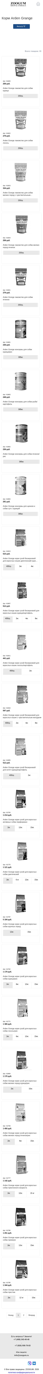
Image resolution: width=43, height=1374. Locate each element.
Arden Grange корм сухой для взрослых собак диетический (20, 873)
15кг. (32, 827)
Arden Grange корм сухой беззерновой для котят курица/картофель (19, 768)
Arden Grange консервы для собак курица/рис (17, 350)
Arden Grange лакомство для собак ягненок (18, 298)
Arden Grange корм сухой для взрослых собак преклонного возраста (20, 1186)
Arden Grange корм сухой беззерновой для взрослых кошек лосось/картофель (21, 664)
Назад (10, 1315)
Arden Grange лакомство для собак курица (18, 89)
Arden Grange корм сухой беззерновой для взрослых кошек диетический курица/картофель (20, 559)
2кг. (20, 566)
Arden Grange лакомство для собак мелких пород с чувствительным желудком (18, 194)
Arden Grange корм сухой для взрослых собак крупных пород (20, 925)
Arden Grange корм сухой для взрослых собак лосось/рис (20, 1030)
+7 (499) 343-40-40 (21, 1339)
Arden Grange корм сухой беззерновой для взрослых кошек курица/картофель (21, 612)
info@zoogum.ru (21, 1355)
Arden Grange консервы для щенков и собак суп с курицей (19, 507)
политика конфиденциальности (21, 1372)
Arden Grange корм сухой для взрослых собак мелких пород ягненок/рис (20, 1134)
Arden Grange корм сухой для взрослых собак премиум (20, 1239)
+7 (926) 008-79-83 (23, 1346)
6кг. (17, 984)
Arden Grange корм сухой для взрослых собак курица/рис (20, 977)
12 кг (21, 1298)
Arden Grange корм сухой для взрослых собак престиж (20, 1291)
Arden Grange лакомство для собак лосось (18, 142)
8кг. (36, 618)
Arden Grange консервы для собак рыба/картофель (20, 403)
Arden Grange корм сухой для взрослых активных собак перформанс (20, 821)
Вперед (32, 1315)
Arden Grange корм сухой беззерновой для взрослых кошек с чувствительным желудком (22, 716)
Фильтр (21, 26)
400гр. (9, 566)
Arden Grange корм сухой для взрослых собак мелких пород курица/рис (20, 1082)
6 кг (17, 880)
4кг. (32, 566)
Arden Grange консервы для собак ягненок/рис (21, 455)
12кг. (20, 827)
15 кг (32, 1193)
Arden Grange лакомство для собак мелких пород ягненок (21, 246)
